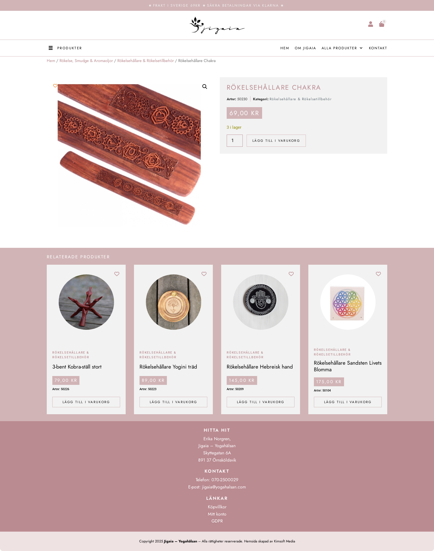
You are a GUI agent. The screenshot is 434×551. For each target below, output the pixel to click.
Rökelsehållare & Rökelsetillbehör (145, 61)
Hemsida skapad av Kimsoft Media (269, 541)
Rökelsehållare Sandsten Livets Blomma (348, 366)
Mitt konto (217, 514)
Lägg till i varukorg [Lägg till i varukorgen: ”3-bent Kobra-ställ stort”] (86, 402)
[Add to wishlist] (55, 85)
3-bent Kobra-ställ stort (77, 366)
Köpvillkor (217, 507)
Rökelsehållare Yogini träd (168, 366)
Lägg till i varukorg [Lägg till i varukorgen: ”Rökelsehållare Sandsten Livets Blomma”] (348, 402)
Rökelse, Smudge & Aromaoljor (86, 61)
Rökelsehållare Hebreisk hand (260, 366)
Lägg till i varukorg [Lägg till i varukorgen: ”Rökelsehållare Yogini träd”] (173, 402)
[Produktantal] (235, 141)
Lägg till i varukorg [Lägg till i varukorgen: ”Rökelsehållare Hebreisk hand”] (261, 402)
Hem (51, 61)
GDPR (217, 521)
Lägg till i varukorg (276, 140)
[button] (64, 48)
